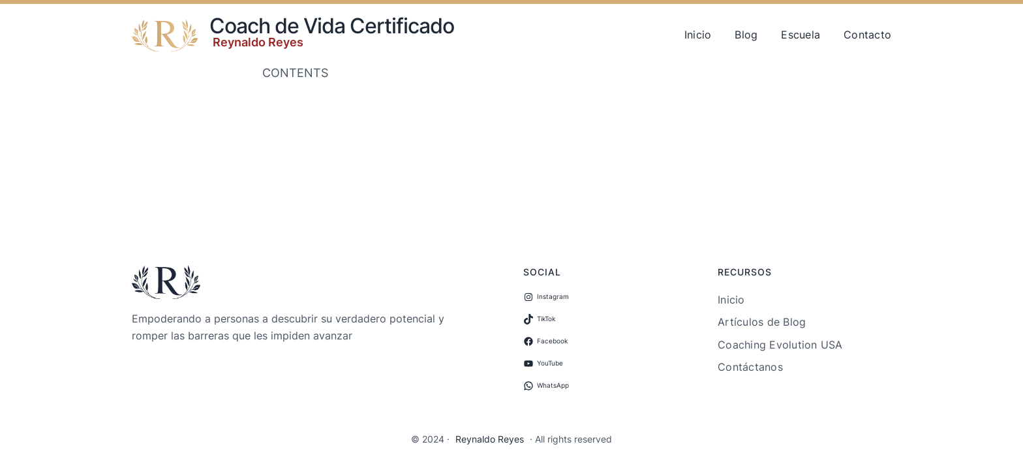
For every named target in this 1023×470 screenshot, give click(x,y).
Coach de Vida (277, 26)
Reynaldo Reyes (258, 42)
